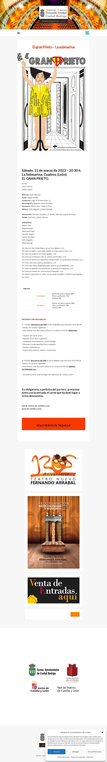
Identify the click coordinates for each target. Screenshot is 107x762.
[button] (102, 732)
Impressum (90, 757)
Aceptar (56, 751)
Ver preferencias (94, 751)
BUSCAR (75, 615)
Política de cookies (64, 757)
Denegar (75, 751)
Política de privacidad (78, 757)
